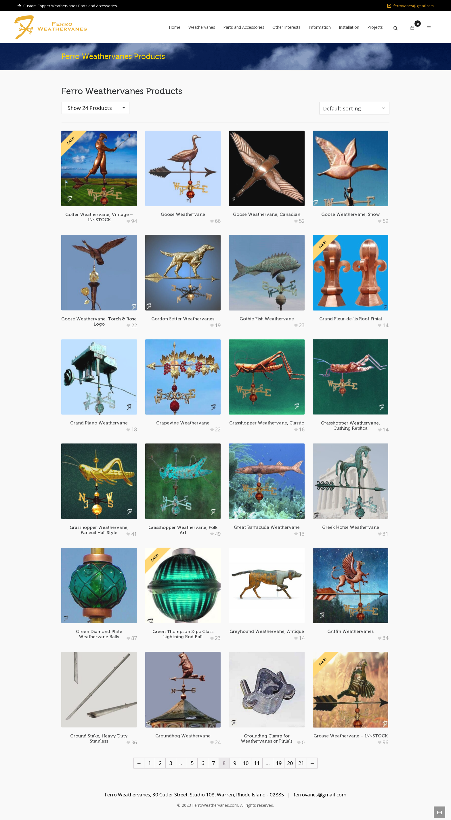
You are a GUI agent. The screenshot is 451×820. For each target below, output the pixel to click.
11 (257, 763)
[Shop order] (354, 108)
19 (279, 763)
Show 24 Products (90, 107)
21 (301, 763)
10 (246, 763)
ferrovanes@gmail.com (410, 5)
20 (290, 763)
